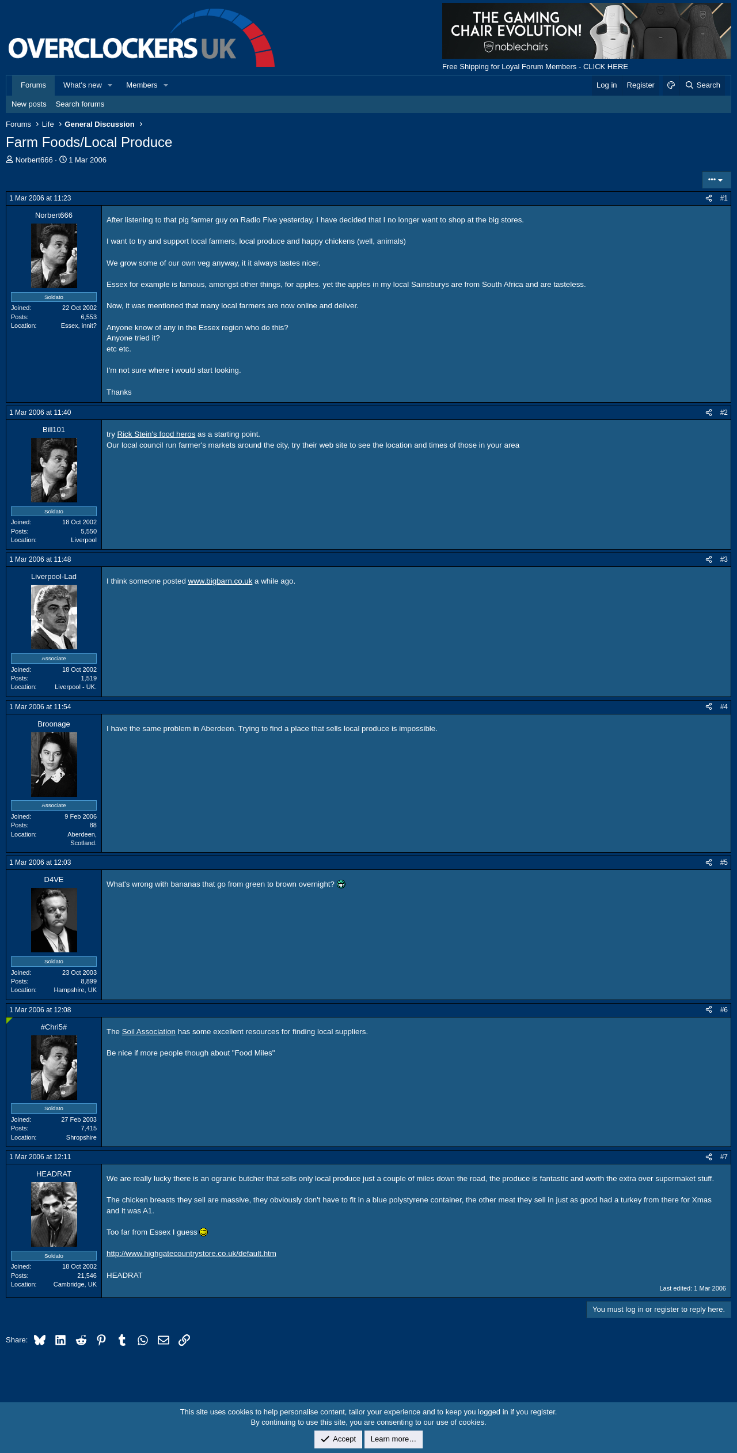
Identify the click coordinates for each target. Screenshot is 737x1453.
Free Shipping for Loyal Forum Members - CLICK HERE (535, 66)
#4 (724, 707)
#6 (724, 1010)
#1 (724, 198)
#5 (724, 862)
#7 (724, 1157)
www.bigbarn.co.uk (220, 581)
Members (141, 85)
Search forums (80, 104)
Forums (33, 85)
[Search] (702, 85)
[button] (110, 85)
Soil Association (149, 1031)
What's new (82, 85)
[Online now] (9, 1020)
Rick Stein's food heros (156, 434)
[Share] (708, 198)
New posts (29, 104)
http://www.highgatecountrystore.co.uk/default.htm (191, 1253)
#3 (724, 559)
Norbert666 (34, 160)
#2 (724, 412)
